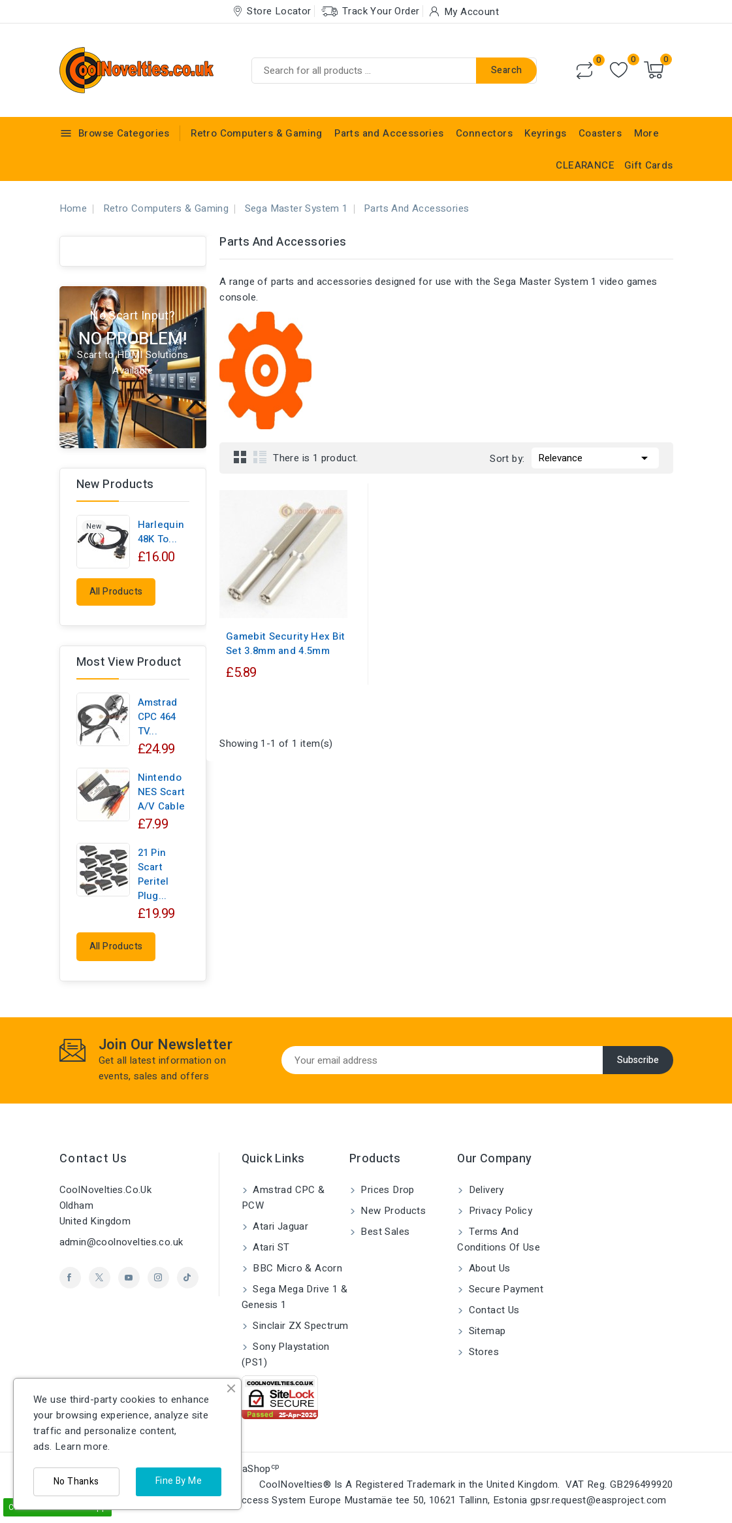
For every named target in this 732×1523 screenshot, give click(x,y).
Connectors (484, 133)
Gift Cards (648, 165)
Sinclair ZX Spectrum (299, 1325)
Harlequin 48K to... (161, 531)
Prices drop (386, 1190)
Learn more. (82, 1446)
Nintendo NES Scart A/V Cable (161, 791)
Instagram (158, 1277)
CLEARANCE (585, 165)
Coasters (600, 133)
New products (392, 1211)
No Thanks (76, 1481)
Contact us (93, 1159)
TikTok (188, 1277)
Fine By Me (178, 1481)
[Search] (394, 70)
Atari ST (270, 1247)
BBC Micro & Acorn (296, 1268)
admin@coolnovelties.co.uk (121, 1242)
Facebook (70, 1277)
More (647, 133)
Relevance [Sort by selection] (595, 457)
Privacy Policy (499, 1211)
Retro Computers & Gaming (257, 133)
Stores (482, 1352)
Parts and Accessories (388, 133)
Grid (240, 456)
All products (116, 591)
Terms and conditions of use (498, 1239)
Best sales (383, 1231)
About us (488, 1268)
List (259, 456)
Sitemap (485, 1331)
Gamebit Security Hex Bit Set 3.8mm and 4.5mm (285, 643)
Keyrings (545, 133)
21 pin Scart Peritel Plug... (153, 874)
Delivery (485, 1190)
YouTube (129, 1277)
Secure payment (504, 1289)
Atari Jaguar (279, 1226)
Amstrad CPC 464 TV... (158, 716)
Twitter (99, 1277)
